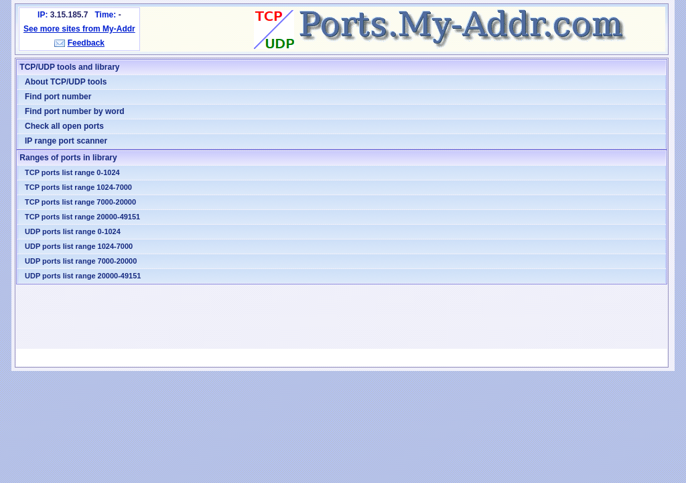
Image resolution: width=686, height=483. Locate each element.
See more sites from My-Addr (79, 29)
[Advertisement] (342, 316)
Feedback (86, 43)
